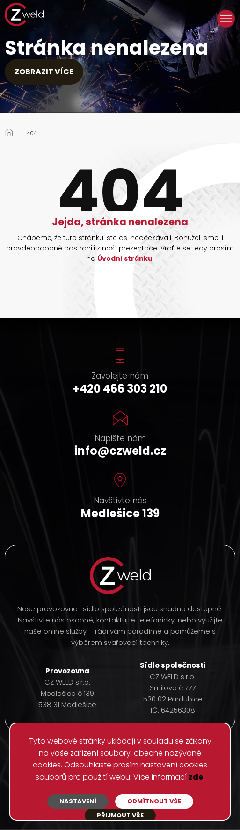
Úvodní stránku (125, 259)
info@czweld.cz (120, 450)
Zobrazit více (44, 71)
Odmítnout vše (154, 801)
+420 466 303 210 (120, 388)
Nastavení (77, 801)
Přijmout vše (120, 815)
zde (196, 777)
